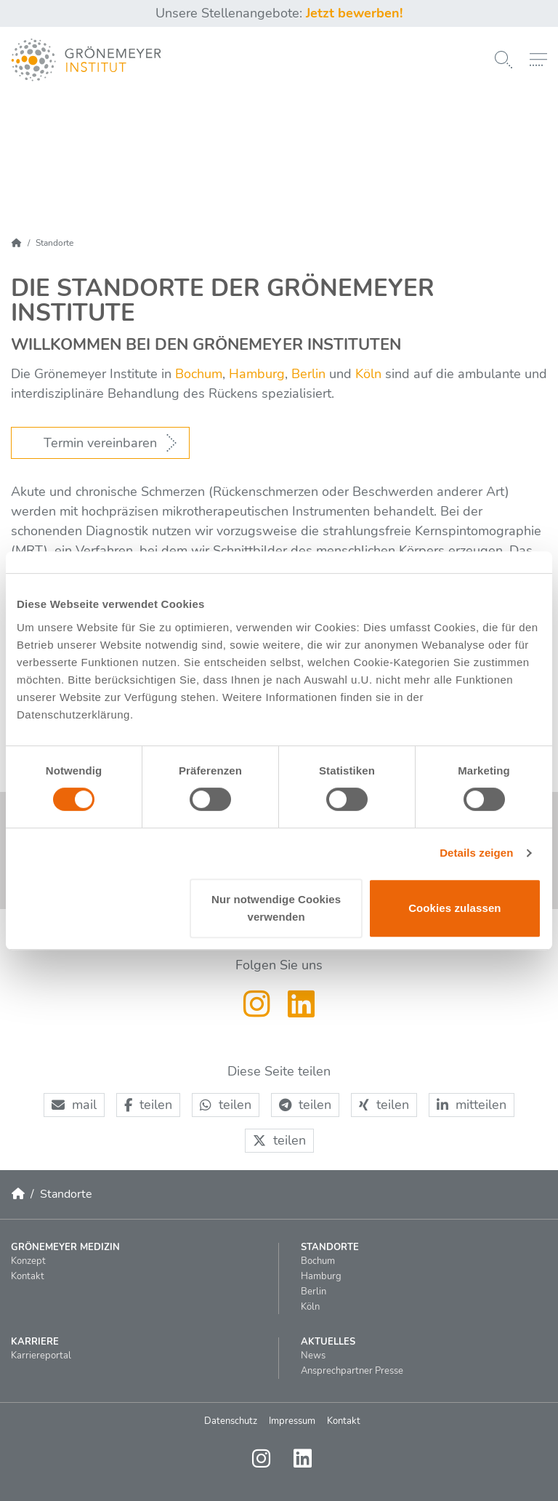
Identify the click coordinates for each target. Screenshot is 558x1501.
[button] (74, 1105)
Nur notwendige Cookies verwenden (276, 908)
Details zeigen (476, 852)
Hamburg (257, 374)
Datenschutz (230, 1421)
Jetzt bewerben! (354, 13)
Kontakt (343, 1421)
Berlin (307, 374)
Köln (368, 374)
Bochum (198, 374)
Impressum (292, 1421)
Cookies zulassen (454, 908)
